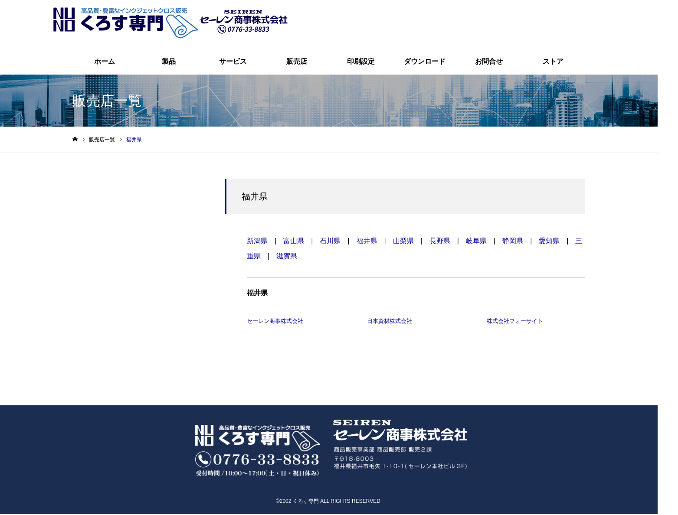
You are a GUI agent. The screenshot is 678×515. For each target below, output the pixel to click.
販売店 (296, 62)
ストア (553, 62)
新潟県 (257, 241)
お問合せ (489, 62)
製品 (169, 62)
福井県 (367, 241)
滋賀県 (286, 257)
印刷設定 (361, 62)
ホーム (104, 62)
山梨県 (403, 241)
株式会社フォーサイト (515, 322)
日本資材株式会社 (389, 322)
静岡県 (512, 241)
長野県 (439, 241)
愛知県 (549, 241)
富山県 (293, 241)
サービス (233, 62)
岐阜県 (476, 241)
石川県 (330, 241)
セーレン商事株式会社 (275, 322)
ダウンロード (424, 62)
